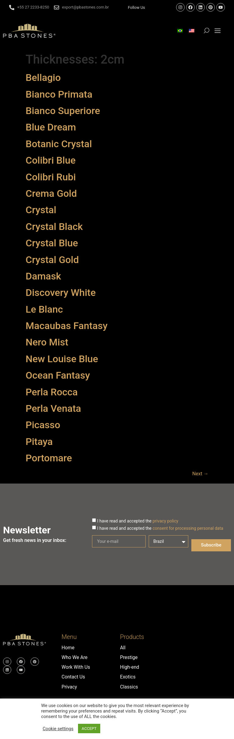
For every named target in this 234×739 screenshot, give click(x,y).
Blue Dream (51, 127)
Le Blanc (44, 309)
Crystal (41, 210)
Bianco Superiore (63, 110)
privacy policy (165, 520)
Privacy (69, 686)
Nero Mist (47, 342)
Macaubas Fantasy (67, 325)
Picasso (43, 425)
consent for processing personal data (188, 528)
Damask (43, 276)
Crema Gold (51, 193)
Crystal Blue (52, 243)
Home (68, 648)
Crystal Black (54, 226)
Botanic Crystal (59, 144)
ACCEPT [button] (89, 728)
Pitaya (39, 441)
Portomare (49, 458)
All (123, 648)
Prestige (129, 657)
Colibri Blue (51, 160)
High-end (130, 667)
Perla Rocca (52, 392)
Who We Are (75, 657)
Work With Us (76, 667)
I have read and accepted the (137, 520)
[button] (217, 31)
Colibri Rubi (51, 177)
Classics (129, 686)
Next (200, 474)
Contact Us (74, 677)
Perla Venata (53, 408)
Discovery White (61, 292)
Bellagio (43, 77)
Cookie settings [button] (58, 728)
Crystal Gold (52, 259)
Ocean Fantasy (58, 375)
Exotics (128, 677)
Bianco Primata (59, 94)
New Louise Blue (62, 359)
